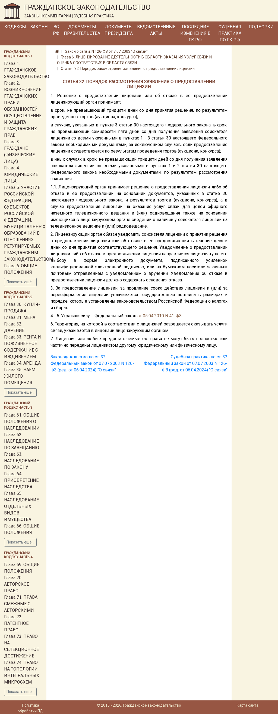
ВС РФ (56, 30)
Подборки (261, 26)
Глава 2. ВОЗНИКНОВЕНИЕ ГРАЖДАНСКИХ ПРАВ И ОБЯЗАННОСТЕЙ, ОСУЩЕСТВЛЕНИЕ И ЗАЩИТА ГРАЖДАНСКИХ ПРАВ (23, 109)
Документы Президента (119, 30)
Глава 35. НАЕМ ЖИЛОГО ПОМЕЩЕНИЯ (19, 376)
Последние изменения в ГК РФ (195, 33)
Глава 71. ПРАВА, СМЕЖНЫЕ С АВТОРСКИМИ (21, 604)
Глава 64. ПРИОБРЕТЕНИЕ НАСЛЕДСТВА (21, 480)
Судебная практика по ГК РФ (229, 33)
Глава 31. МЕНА (19, 317)
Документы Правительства (82, 30)
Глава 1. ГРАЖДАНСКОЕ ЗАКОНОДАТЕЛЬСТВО (26, 70)
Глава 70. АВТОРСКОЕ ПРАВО (16, 584)
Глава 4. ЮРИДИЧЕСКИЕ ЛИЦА (21, 174)
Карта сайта (247, 705)
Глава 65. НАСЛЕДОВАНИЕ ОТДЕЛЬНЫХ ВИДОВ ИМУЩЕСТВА (21, 506)
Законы (39, 26)
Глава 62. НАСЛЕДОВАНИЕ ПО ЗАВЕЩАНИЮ (21, 441)
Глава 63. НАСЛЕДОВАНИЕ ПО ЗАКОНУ (21, 461)
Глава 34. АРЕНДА (22, 363)
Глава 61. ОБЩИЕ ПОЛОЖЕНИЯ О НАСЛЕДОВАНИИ (22, 421)
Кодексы (15, 26)
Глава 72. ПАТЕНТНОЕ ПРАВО (16, 623)
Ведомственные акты (156, 30)
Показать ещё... (20, 282)
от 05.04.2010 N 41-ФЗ (159, 315)
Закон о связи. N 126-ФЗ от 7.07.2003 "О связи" (106, 51)
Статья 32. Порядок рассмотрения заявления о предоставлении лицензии (128, 68)
